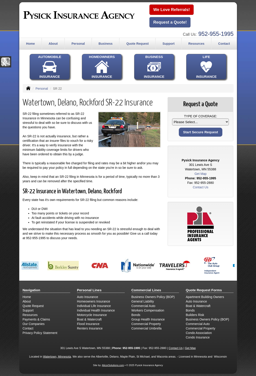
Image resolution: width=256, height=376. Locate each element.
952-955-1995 (216, 34)
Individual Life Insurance (94, 306)
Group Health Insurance (148, 319)
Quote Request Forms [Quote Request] (204, 290)
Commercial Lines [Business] (146, 290)
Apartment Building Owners (205, 297)
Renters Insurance (90, 328)
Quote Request (33, 306)
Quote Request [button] (137, 43)
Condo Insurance (198, 337)
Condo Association (199, 333)
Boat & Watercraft (89, 319)
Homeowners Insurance (93, 301)
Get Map (201, 174)
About (27, 301)
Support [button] (168, 43)
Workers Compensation (147, 310)
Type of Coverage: (200, 116)
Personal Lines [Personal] (89, 290)
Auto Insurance (87, 297)
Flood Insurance (88, 324)
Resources (30, 315)
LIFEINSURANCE (206, 66)
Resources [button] (196, 43)
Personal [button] (78, 43)
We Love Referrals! (171, 9)
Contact (224, 43)
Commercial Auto (143, 306)
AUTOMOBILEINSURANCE (49, 66)
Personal (41, 88)
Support (28, 310)
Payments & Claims (36, 319)
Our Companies (34, 324)
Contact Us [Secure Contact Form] (200, 187)
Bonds (135, 315)
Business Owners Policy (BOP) (153, 297)
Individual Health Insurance (96, 310)
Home (30, 43)
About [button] (53, 43)
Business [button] (105, 43)
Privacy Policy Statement (40, 333)
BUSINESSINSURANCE (154, 66)
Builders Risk (195, 315)
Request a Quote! (170, 22)
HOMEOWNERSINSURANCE (102, 66)
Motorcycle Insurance (92, 315)
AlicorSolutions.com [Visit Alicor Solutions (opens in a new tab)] (113, 365)
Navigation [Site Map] (31, 290)
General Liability (142, 301)
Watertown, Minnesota (57, 356)
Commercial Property (146, 324)
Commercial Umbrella (146, 328)
